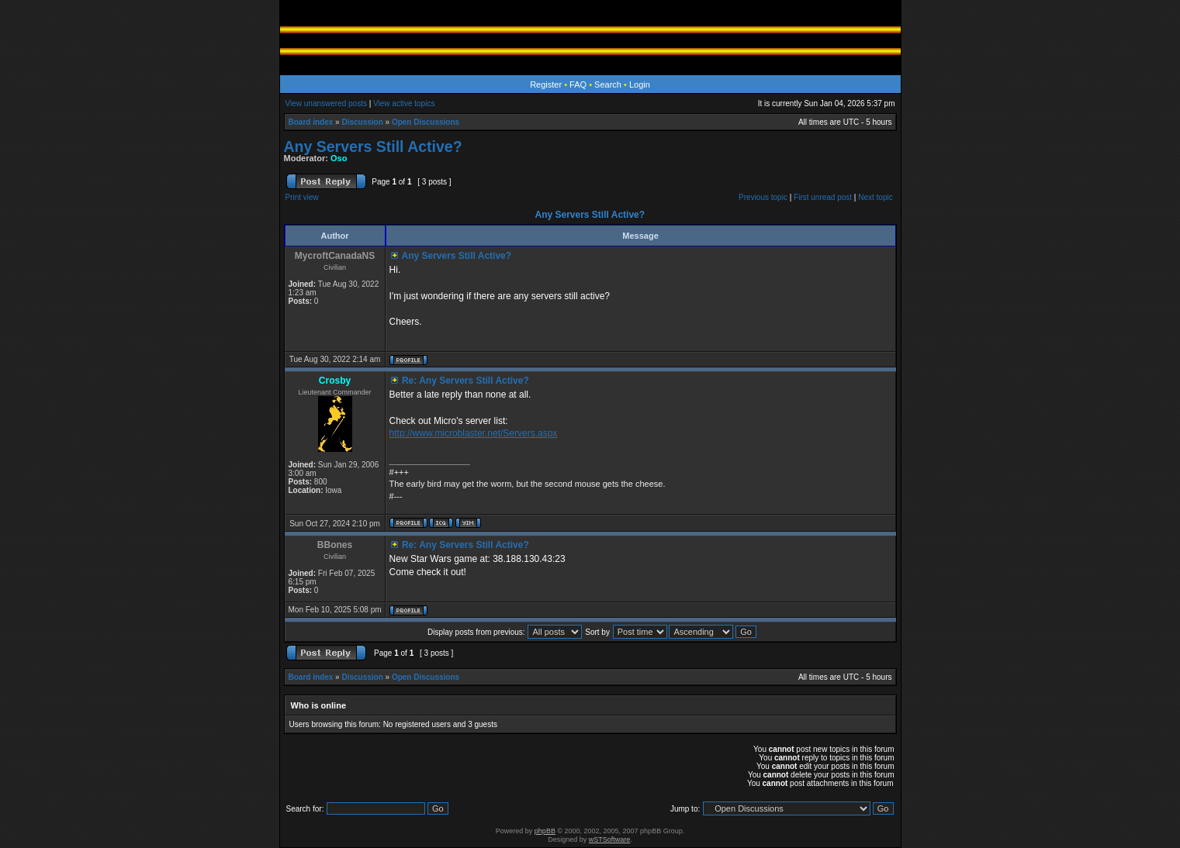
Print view (302, 197)
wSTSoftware (610, 839)
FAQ (578, 84)
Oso (338, 158)
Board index (311, 122)
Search (607, 84)
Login (639, 84)
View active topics (403, 103)
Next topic (875, 197)
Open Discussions (425, 122)
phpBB (545, 831)
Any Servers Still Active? (373, 146)
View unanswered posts (326, 103)
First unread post (823, 197)
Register (546, 84)
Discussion (361, 122)
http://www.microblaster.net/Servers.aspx (473, 433)
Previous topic (763, 197)
